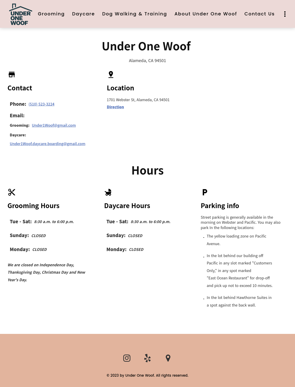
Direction (115, 106)
